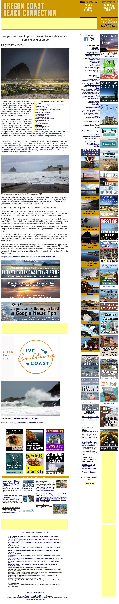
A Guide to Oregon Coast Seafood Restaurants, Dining (89, 466)
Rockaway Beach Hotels (93, 55)
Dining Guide (94, 76)
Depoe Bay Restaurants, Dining (91, 90)
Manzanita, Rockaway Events (91, 110)
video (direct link (19, 116)
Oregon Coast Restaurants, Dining (27, 423)
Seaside (97, 77)
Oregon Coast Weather (91, 121)
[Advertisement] (49, 23)
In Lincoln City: (39, 115)
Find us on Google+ (89, 472)
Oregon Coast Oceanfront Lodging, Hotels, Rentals (89, 459)
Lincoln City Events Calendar (91, 113)
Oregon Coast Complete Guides (91, 136)
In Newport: (38, 121)
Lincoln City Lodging (94, 59)
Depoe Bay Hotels (95, 61)
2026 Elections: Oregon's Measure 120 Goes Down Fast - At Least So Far (32, 575)
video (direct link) (25, 251)
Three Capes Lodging (94, 56)
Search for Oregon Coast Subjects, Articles (92, 144)
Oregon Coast (38, 592)
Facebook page (7, 253)
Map (43, 257)
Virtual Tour (50, 257)
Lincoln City (88, 261)
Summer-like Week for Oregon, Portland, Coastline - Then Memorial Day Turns (34, 569)
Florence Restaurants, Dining (91, 96)
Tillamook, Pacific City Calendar (91, 112)
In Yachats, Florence (41, 128)
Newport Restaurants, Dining (91, 92)
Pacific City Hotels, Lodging (92, 58)
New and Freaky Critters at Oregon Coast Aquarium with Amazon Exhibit (32, 564)
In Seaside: (38, 103)
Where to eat (35, 257)
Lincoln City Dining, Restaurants (90, 89)
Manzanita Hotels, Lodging (92, 54)
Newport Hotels (95, 62)
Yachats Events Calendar (92, 117)
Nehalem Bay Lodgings (93, 52)
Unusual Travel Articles (87, 429)
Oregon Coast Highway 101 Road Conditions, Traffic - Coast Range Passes (33, 536)
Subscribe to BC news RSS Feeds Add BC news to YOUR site (90, 418)
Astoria (98, 106)
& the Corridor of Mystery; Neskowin (90, 263)
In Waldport (38, 125)
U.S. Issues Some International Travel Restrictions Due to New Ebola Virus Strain (35, 558)
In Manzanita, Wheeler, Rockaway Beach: (47, 109)
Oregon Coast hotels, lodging (25, 419)
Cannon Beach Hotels (93, 51)
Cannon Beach (90, 197)
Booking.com (90, 483)
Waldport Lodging (95, 64)
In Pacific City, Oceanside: (43, 112)
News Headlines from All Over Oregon (89, 443)
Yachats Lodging (95, 65)
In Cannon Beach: (40, 106)
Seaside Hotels (95, 49)
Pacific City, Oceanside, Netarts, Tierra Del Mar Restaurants (91, 84)
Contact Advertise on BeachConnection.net (35, 596)
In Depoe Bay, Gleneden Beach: (44, 118)
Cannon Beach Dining (93, 79)
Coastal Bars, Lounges (91, 131)
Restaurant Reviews (94, 98)
